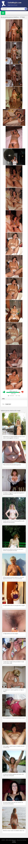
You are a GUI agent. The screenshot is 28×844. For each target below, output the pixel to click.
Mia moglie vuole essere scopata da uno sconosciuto (13, 746)
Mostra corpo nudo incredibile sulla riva (13, 830)
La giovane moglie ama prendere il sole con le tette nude (13, 662)
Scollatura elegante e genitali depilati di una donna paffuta (13, 493)
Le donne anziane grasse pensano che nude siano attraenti (13, 774)
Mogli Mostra (12, 3)
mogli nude (8, 404)
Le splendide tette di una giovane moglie (14, 605)
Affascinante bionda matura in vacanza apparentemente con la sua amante (13, 577)
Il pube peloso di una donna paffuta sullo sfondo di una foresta (13, 521)
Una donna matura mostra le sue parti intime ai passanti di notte (13, 549)
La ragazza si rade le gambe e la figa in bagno (13, 690)
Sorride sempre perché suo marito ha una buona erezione (13, 803)
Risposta (14, 842)
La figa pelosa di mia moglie (10, 633)
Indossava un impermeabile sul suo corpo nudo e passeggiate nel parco (14, 437)
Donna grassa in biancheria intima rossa (14, 718)
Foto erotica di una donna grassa (12, 464)
